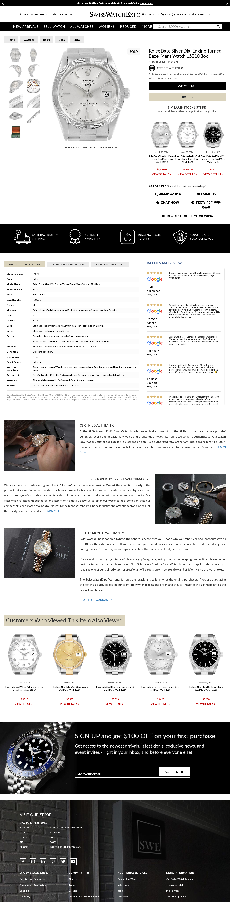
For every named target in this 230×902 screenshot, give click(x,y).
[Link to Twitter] (63, 861)
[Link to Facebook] (23, 861)
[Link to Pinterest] (53, 861)
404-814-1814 (39, 14)
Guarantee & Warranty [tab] (68, 264)
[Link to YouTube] (73, 861)
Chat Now (167, 202)
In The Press (172, 890)
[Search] (187, 26)
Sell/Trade (123, 885)
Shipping (24, 890)
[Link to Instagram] (33, 861)
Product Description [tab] (24, 264)
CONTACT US (201, 14)
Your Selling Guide (176, 896)
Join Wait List (187, 85)
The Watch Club (174, 885)
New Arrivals (26, 26)
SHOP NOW (146, 3)
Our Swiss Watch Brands (179, 879)
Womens (107, 26)
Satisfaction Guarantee (32, 879)
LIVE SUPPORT (62, 14)
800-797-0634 (73, 847)
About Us (74, 879)
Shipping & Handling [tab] (110, 264)
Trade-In (187, 96)
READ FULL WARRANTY (96, 600)
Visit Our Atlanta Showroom (84, 896)
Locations (123, 896)
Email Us (206, 194)
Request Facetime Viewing (187, 216)
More (147, 26)
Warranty (25, 896)
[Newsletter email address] (132, 775)
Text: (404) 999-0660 (206, 204)
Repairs (122, 890)
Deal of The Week (127, 879)
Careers (73, 890)
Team (72, 885)
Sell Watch (54, 26)
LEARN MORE (53, 511)
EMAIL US (183, 14)
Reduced (128, 26)
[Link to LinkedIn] (43, 861)
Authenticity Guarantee (33, 885)
